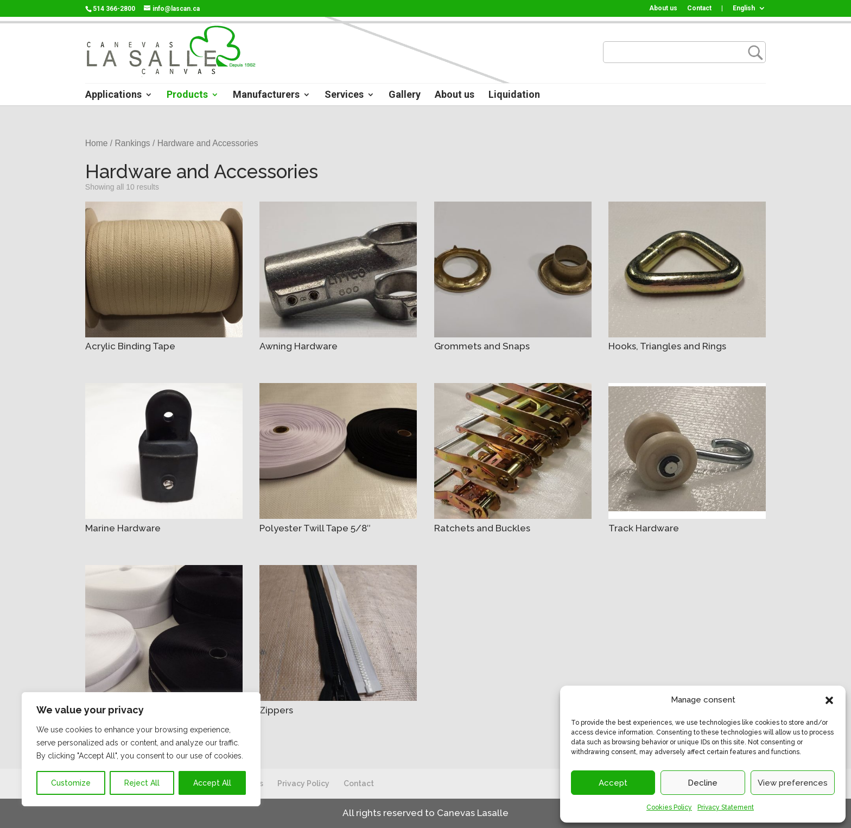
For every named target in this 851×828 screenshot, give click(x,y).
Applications (113, 95)
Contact (699, 8)
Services (344, 95)
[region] (141, 749)
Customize (71, 783)
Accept (613, 783)
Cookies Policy (669, 807)
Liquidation (514, 95)
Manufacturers (266, 95)
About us (663, 8)
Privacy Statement (725, 807)
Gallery (405, 95)
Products (187, 95)
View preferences (793, 783)
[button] (829, 700)
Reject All (142, 783)
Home (96, 143)
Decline (702, 783)
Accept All (212, 783)
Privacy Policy (303, 783)
